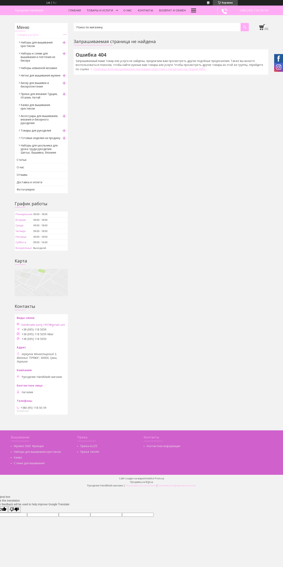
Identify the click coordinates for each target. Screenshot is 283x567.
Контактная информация (163, 446)
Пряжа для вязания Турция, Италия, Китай (39, 95)
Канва (18, 457)
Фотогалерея (26, 189)
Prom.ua (159, 478)
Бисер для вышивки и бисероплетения (35, 84)
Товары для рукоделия (36, 130)
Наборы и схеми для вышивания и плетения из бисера (38, 57)
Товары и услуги (100, 10)
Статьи (21, 160)
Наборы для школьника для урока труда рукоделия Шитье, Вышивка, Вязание (39, 149)
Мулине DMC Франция (29, 446)
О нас (127, 10)
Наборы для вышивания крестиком (37, 44)
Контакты (145, 10)
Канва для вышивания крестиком (35, 106)
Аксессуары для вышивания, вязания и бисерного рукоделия (39, 119)
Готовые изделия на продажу (40, 138)
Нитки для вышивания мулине (41, 75)
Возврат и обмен (172, 10)
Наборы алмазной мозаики (39, 68)
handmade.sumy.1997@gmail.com (43, 325)
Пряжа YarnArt (89, 452)
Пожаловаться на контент (141, 485)
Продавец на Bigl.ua (141, 482)
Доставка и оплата (29, 182)
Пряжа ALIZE (88, 446)
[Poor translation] (14, 509)
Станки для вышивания (29, 463)
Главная (74, 10)
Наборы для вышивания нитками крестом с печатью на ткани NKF (149, 69)
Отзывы (22, 175)
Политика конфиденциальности (177, 485)
